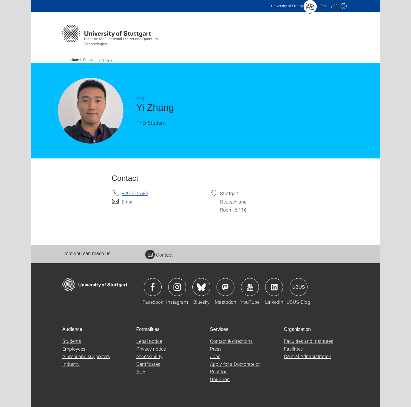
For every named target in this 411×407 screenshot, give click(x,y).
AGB (141, 371)
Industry (71, 364)
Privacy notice (151, 349)
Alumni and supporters (86, 356)
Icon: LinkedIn (274, 287)
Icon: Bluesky (201, 287)
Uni (288, 6)
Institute (73, 60)
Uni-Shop (220, 379)
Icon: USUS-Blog (299, 287)
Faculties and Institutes (308, 341)
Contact (159, 255)
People (88, 60)
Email (128, 201)
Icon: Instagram (177, 287)
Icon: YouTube (250, 287)
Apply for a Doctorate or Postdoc (235, 368)
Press (216, 349)
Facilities (293, 349)
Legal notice (149, 341)
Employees (73, 349)
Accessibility (149, 356)
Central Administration (307, 356)
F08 (329, 6)
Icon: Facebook (153, 287)
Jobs (215, 356)
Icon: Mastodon (225, 287)
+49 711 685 (135, 193)
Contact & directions (231, 341)
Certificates (148, 364)
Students (71, 341)
